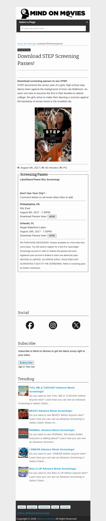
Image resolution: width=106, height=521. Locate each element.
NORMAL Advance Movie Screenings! (52, 430)
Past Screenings (24, 50)
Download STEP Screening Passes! (48, 59)
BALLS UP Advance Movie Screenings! (52, 468)
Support (32, 507)
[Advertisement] (57, 294)
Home (22, 507)
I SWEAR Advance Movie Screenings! (52, 449)
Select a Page (27, 22)
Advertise (44, 507)
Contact (65, 507)
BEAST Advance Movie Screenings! (50, 410)
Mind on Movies (46, 518)
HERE (52, 216)
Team (55, 507)
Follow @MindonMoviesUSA (33, 513)
